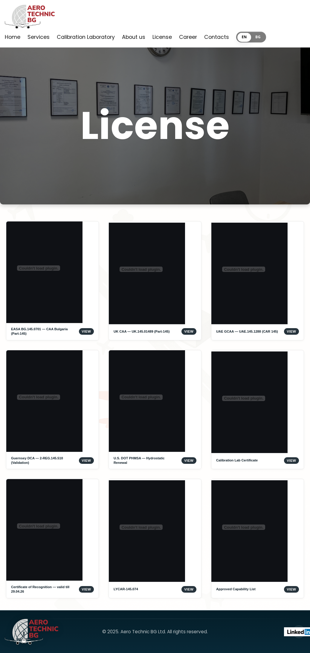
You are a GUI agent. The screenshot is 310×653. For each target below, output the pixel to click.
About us (133, 37)
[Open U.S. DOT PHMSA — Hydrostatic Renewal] (155, 409)
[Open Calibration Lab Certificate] (257, 409)
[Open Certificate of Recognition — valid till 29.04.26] (52, 538)
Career (188, 37)
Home (12, 37)
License (162, 37)
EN (244, 36)
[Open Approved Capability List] (257, 538)
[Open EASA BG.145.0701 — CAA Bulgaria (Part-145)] (52, 280)
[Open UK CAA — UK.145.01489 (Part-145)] (155, 280)
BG (257, 36)
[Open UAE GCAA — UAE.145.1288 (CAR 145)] (257, 280)
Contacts (216, 37)
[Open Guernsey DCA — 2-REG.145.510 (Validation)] (52, 409)
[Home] (30, 18)
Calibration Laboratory (86, 37)
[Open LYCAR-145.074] (155, 538)
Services (39, 37)
